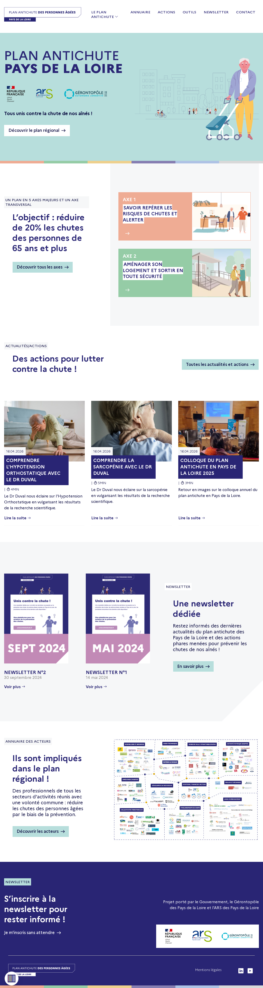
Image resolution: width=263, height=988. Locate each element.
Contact (245, 12)
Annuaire (140, 12)
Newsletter (216, 12)
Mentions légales (208, 970)
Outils (189, 12)
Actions (166, 12)
